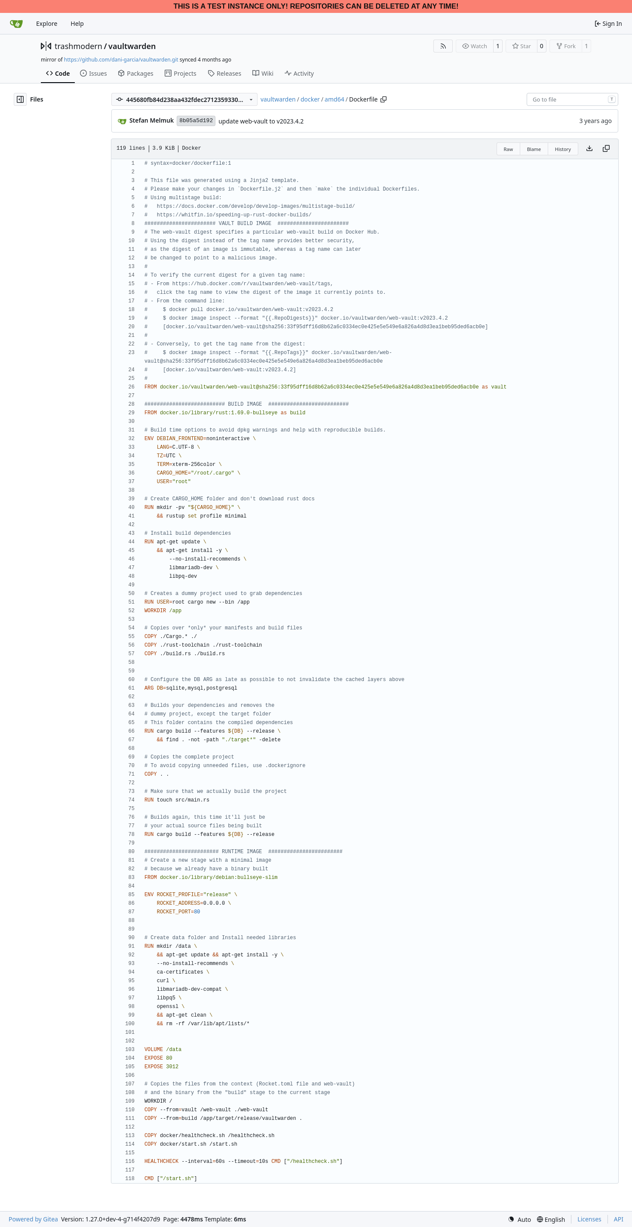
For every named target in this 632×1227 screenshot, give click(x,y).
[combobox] (572, 99)
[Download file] (589, 149)
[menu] (519, 1219)
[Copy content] (606, 149)
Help (77, 23)
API (618, 1219)
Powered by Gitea (33, 1219)
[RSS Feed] (443, 46)
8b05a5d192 (196, 120)
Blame (534, 149)
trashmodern (78, 46)
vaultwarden (132, 46)
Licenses (589, 1219)
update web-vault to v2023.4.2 (261, 121)
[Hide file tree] (20, 99)
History (563, 149)
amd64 (334, 99)
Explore (46, 23)
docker (310, 99)
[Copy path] (383, 99)
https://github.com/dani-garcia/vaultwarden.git (121, 59)
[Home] (16, 23)
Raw (508, 149)
